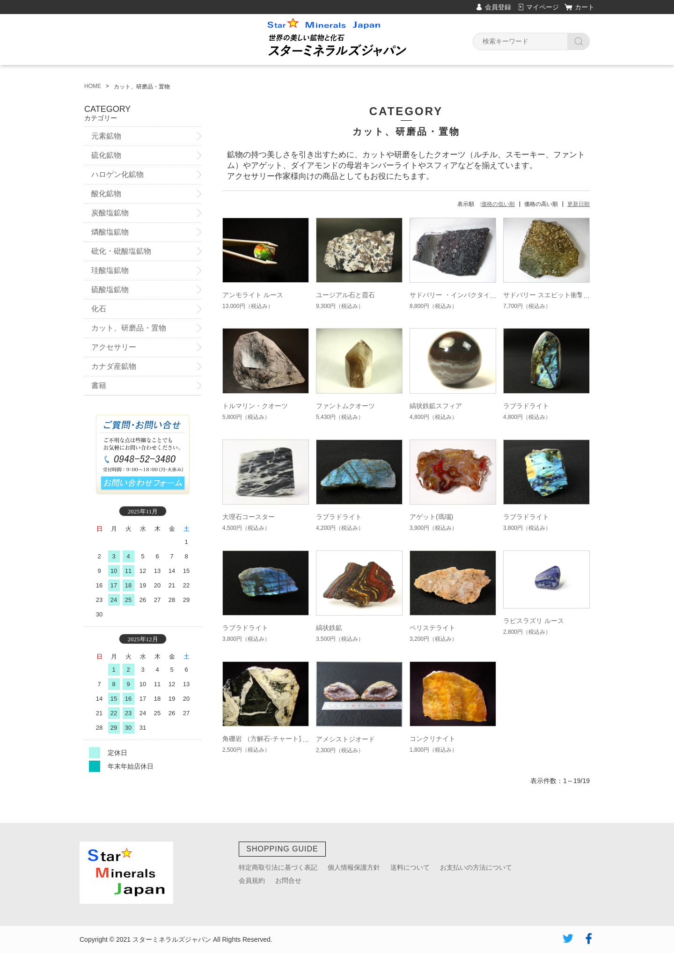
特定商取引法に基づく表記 (278, 867)
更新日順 (578, 204)
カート (584, 7)
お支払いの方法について (476, 867)
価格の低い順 (498, 204)
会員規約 (252, 880)
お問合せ (288, 880)
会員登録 (498, 7)
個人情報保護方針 (354, 867)
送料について (410, 867)
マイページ (542, 7)
